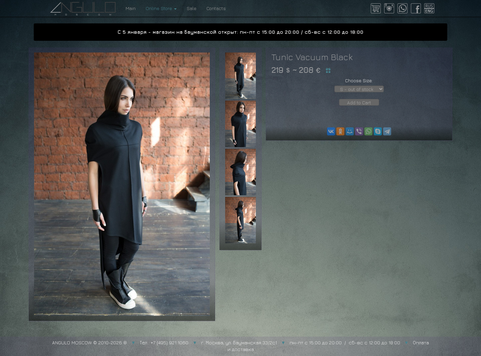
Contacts (216, 8)
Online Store (161, 8)
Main (131, 8)
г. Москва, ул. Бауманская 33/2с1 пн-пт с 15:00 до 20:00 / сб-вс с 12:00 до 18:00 (300, 342)
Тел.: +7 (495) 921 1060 (164, 342)
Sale (191, 8)
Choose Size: (359, 80)
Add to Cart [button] (359, 102)
